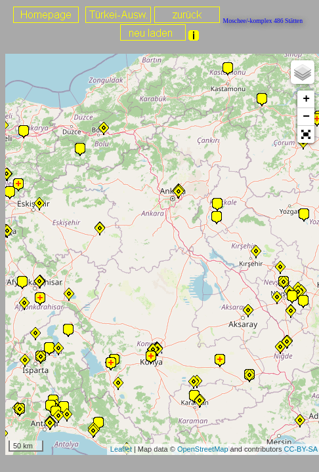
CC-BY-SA (301, 449)
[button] (305, 134)
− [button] (306, 117)
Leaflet (121, 449)
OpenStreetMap (202, 449)
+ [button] (306, 99)
